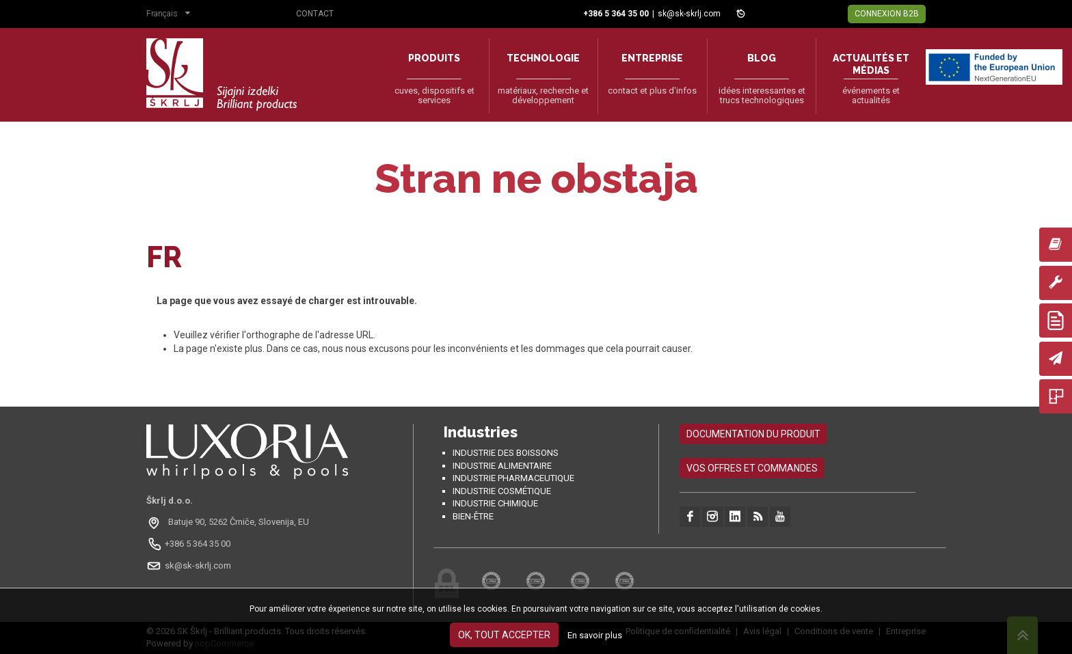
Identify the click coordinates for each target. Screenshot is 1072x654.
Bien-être (473, 516)
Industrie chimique (495, 503)
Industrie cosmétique (502, 491)
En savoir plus (594, 635)
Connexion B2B (887, 13)
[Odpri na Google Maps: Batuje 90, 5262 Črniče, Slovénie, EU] (229, 522)
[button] (171, 15)
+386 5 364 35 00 (197, 544)
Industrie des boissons (506, 453)
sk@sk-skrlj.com (689, 13)
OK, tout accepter (504, 634)
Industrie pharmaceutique (513, 478)
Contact (315, 13)
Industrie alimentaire (502, 466)
